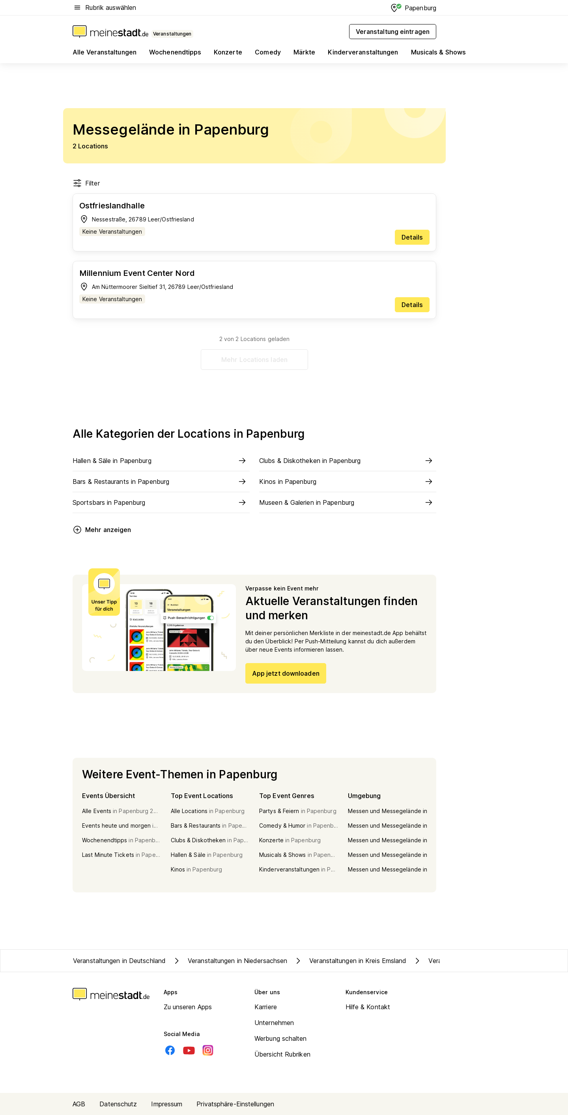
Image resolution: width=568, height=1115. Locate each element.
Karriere (265, 1007)
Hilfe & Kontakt (368, 1007)
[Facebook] (170, 1050)
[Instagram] (208, 1050)
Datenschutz (118, 1104)
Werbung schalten (280, 1038)
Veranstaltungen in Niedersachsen (229, 960)
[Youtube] (189, 1050)
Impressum (166, 1104)
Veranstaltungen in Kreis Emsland (349, 960)
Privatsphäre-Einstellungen (235, 1104)
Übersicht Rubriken (282, 1054)
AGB (79, 1104)
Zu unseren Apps (188, 1007)
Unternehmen (274, 1023)
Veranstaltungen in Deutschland (119, 961)
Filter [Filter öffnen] (86, 183)
